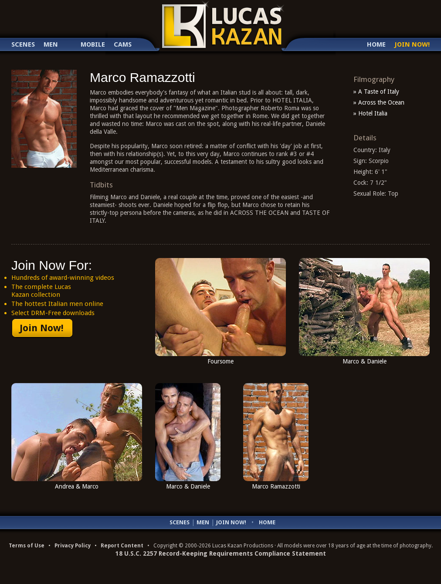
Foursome (220, 361)
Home (376, 44)
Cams (123, 44)
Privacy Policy (72, 546)
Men (51, 44)
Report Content (122, 546)
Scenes (23, 44)
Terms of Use (26, 546)
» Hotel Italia (370, 113)
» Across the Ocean (378, 102)
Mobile (93, 44)
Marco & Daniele (365, 361)
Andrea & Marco (76, 486)
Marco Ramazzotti (276, 486)
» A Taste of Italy (376, 91)
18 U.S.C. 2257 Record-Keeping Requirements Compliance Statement (220, 553)
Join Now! (412, 44)
